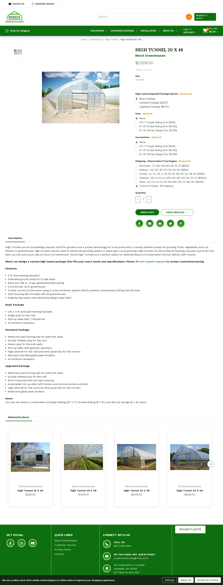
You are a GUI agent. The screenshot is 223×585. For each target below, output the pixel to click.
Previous (9, 464)
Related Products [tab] (18, 417)
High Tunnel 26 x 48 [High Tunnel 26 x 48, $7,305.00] (83, 490)
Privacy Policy (63, 549)
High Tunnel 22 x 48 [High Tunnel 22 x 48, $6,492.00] (137, 490)
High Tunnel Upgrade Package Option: (163, 93)
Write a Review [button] (144, 69)
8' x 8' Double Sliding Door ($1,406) (158, 126)
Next (210, 464)
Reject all (186, 580)
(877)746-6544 (122, 545)
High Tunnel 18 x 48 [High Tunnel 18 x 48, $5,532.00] (30, 490)
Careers (59, 554)
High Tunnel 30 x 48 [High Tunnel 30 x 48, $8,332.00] (190, 490)
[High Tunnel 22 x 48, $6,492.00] (136, 457)
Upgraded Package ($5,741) (154, 106)
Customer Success (124, 30)
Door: (143, 113)
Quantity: (140, 192)
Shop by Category (17, 31)
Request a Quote (201, 16)
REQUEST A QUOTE (190, 529)
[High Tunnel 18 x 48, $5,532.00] (30, 457)
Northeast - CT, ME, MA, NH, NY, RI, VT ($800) (164, 165)
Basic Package (147, 98)
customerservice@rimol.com (131, 558)
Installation (150, 30)
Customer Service (43, 4)
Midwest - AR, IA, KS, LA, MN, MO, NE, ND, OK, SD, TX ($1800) (172, 178)
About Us (170, 30)
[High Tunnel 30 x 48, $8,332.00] (189, 457)
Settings (169, 580)
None (142, 118)
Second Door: (148, 137)
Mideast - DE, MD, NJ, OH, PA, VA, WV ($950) (163, 169)
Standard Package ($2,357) (153, 102)
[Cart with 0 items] (213, 31)
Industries (98, 30)
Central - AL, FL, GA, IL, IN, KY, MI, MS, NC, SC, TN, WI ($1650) (172, 174)
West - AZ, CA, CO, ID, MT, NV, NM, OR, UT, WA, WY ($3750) (171, 182)
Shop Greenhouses (66, 540)
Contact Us (16, 4)
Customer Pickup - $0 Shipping (156, 186)
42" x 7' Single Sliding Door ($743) (157, 122)
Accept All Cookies (207, 580)
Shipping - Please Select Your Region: (163, 161)
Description (15, 238)
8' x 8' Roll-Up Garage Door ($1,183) (158, 130)
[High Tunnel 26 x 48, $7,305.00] (83, 457)
